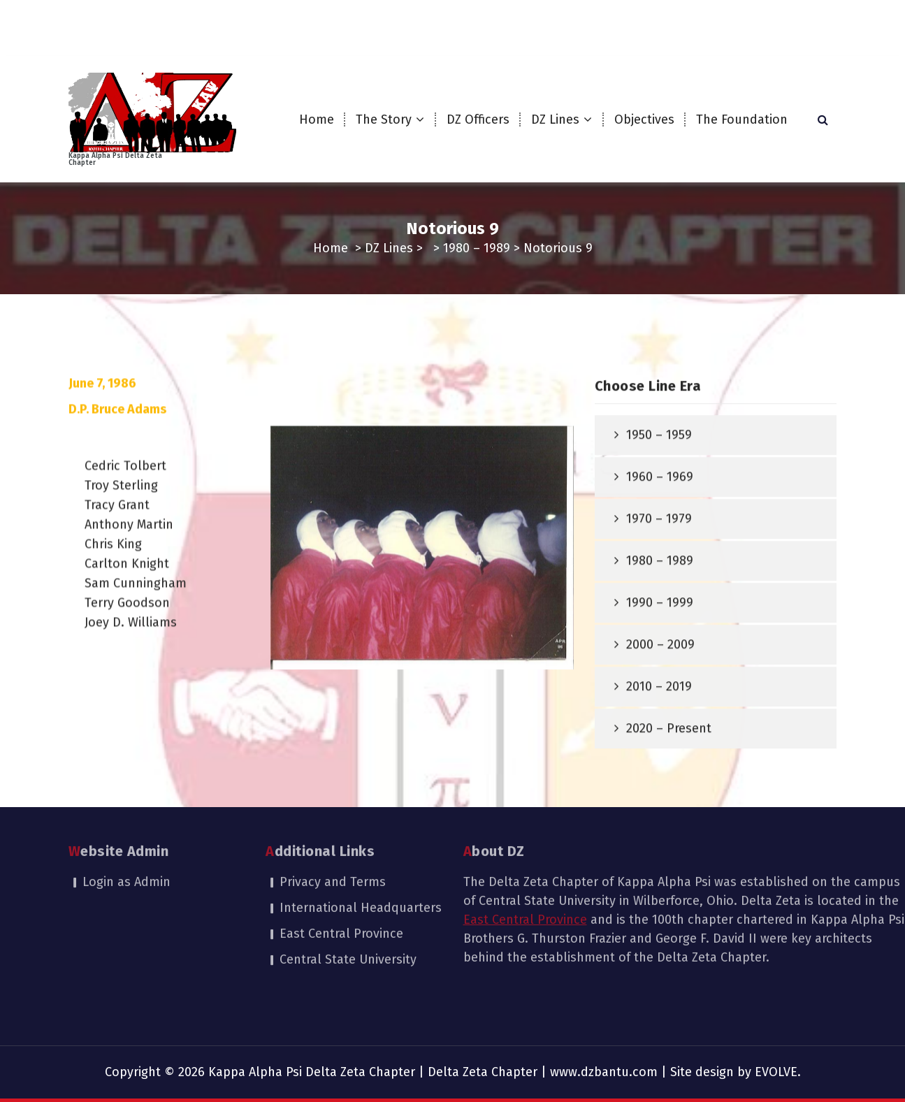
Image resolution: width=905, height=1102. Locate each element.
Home (316, 119)
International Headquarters (361, 857)
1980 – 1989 (476, 248)
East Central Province (341, 883)
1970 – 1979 (659, 574)
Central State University (348, 909)
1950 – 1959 (659, 490)
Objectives (644, 119)
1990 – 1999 (659, 658)
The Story (384, 119)
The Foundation (742, 119)
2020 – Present (668, 784)
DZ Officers (478, 119)
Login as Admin (126, 831)
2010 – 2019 (659, 742)
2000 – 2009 (660, 700)
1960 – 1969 (659, 532)
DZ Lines (555, 119)
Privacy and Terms (333, 831)
